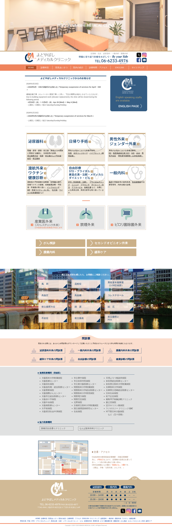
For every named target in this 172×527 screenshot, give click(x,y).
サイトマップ (138, 67)
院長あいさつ (61, 67)
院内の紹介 (78, 67)
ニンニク (75, 185)
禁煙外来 (96, 521)
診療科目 (45, 67)
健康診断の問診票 (125, 359)
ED (110, 153)
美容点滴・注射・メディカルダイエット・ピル (67, 521)
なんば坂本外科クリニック (92, 428)
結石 (29, 159)
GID (132, 153)
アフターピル (77, 187)
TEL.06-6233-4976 (50, 504)
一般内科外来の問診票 (89, 350)
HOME (31, 67)
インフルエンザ (53, 187)
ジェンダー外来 (123, 143)
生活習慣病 (136, 182)
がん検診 (49, 243)
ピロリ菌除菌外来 (106, 521)
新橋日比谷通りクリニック (53, 428)
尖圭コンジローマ (80, 153)
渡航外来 (35, 168)
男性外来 (117, 138)
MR (28, 190)
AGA (138, 153)
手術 (28, 521)
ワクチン (35, 172)
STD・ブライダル (79, 171)
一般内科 (117, 172)
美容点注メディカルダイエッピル (86, 176)
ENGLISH (119, 67)
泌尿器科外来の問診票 (51, 350)
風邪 (110, 182)
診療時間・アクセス (98, 67)
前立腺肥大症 (32, 156)
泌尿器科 (35, 141)
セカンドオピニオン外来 (111, 243)
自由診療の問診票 (87, 359)
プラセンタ (85, 185)
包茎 (70, 153)
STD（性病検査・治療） (78, 182)
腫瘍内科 (49, 252)
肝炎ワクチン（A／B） (41, 190)
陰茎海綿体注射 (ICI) (121, 153)
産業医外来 (88, 521)
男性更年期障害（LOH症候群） (130, 156)
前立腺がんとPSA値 (53, 156)
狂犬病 (54, 190)
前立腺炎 (36, 159)
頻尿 (41, 156)
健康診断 (35, 177)
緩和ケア (100, 252)
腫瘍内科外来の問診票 (127, 350)
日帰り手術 (78, 141)
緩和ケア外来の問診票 (51, 359)
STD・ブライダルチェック (40, 521)
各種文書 (87, 187)
